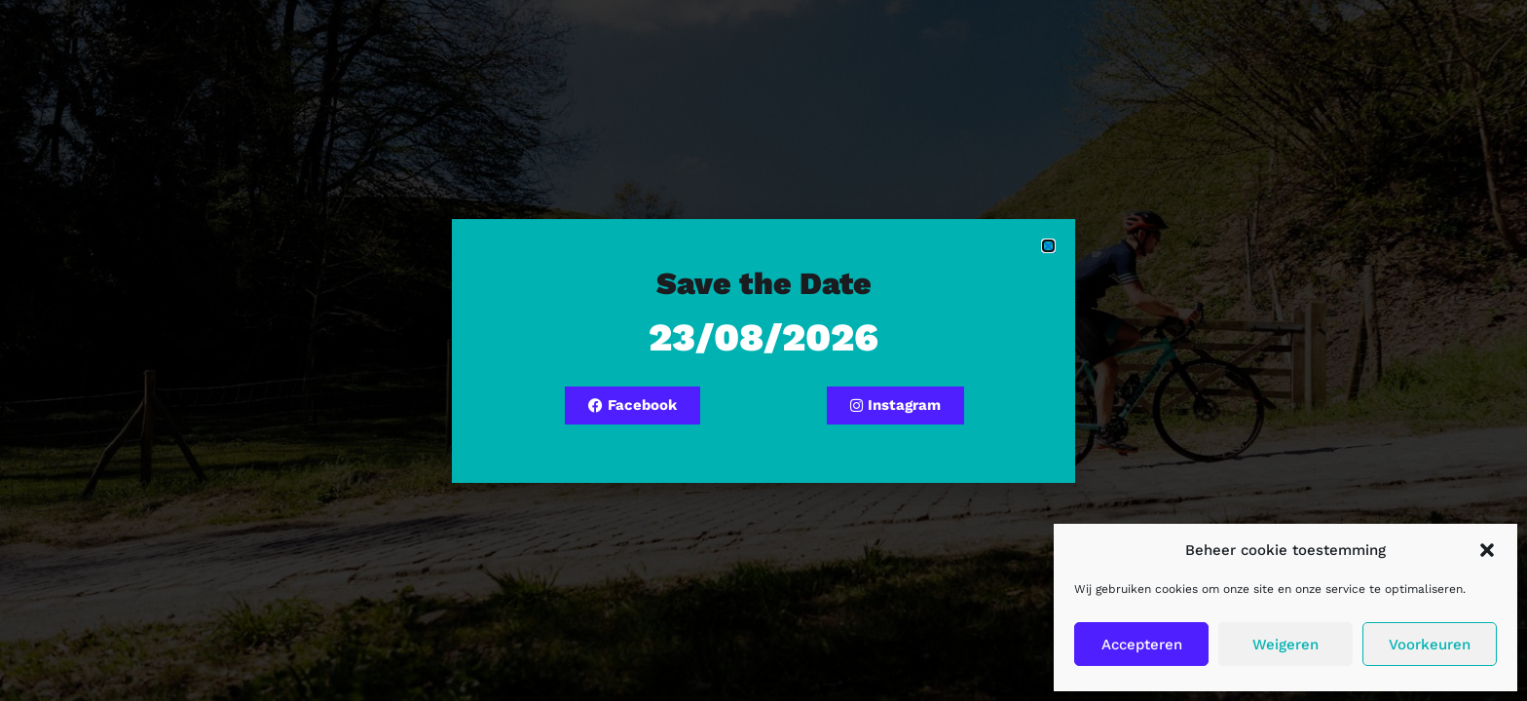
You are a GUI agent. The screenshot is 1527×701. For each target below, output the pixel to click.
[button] (1487, 550)
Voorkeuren (1430, 644)
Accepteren (1141, 644)
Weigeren (1285, 644)
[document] (763, 350)
